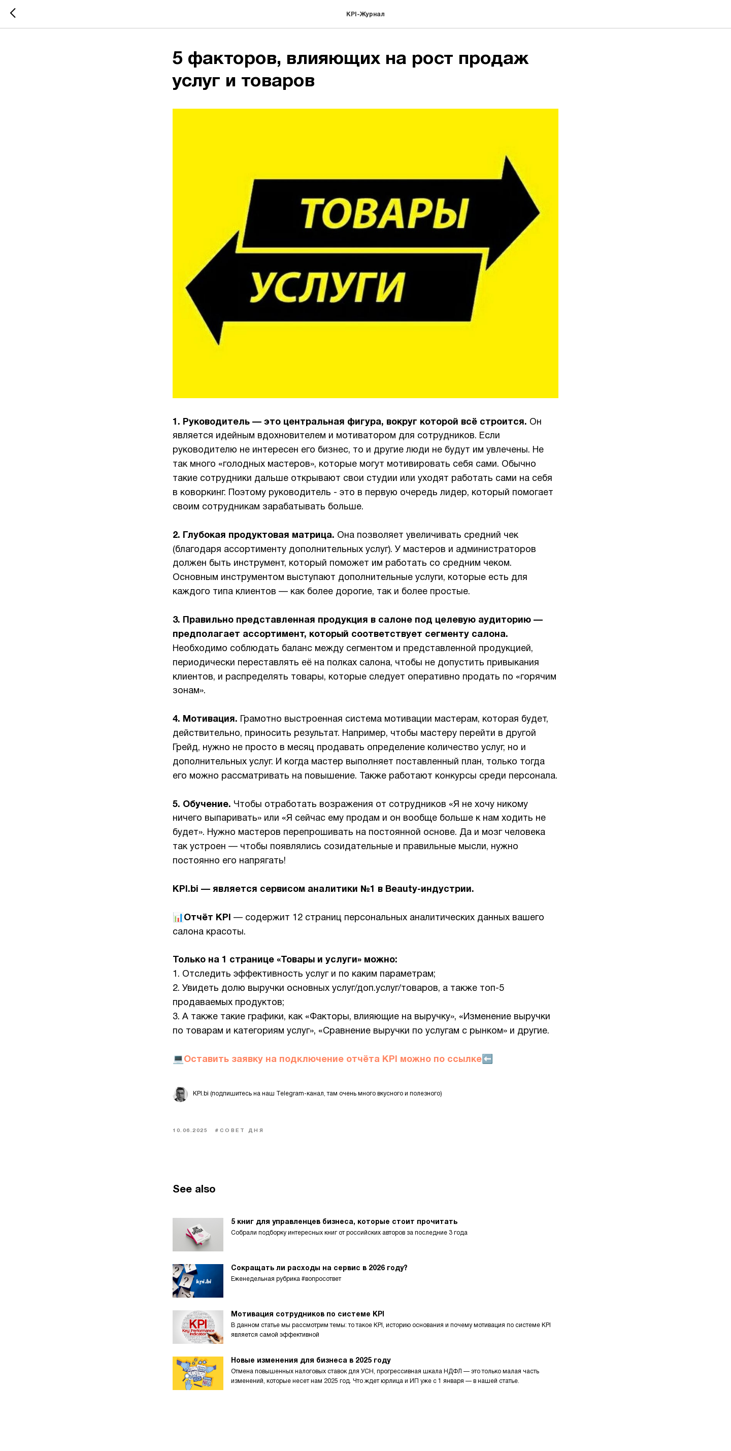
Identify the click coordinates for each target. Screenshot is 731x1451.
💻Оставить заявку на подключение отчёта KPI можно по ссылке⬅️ (333, 1059)
